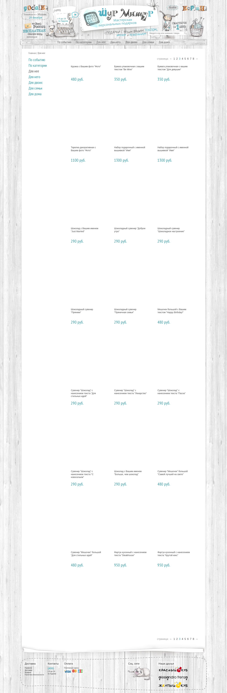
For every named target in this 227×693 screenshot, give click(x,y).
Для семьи (148, 42)
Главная (32, 53)
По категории (84, 42)
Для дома (164, 42)
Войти (172, 7)
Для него (115, 42)
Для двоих (131, 42)
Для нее (101, 42)
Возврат (28, 672)
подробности (32, 37)
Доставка (28, 670)
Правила (28, 668)
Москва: (42, 14)
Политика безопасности (34, 675)
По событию (64, 42)
